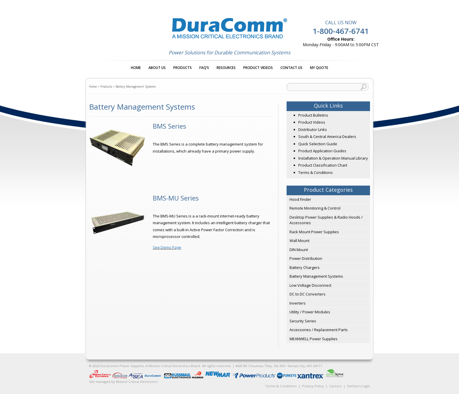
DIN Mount (299, 249)
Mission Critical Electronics (136, 381)
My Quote (319, 67)
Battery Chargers (305, 267)
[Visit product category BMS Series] (181, 126)
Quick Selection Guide (317, 143)
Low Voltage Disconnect (310, 285)
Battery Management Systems (316, 276)
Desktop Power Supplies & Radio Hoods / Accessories (326, 220)
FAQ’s (204, 67)
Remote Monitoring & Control (315, 208)
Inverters (298, 303)
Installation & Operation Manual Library (333, 158)
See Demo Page (167, 247)
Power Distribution (306, 258)
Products (182, 67)
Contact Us (291, 67)
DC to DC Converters (308, 294)
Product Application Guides (322, 150)
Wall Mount (299, 240)
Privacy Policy (313, 386)
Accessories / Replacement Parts (319, 329)
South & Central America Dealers (327, 136)
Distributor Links (312, 129)
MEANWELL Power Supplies (314, 338)
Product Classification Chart (322, 165)
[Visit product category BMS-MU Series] (181, 198)
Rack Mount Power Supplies (314, 231)
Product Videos (258, 67)
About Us (157, 67)
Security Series (303, 321)
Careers (335, 386)
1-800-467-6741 (341, 31)
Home (136, 67)
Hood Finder (300, 199)
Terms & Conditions (315, 172)
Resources (226, 67)
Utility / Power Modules (310, 311)
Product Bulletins (313, 115)
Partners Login (358, 386)
